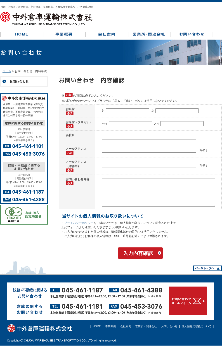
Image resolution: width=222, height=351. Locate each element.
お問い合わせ (169, 331)
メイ (157, 123)
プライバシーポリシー (79, 228)
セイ (105, 123)
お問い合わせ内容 (77, 179)
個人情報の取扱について (197, 331)
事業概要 (110, 331)
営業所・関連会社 (146, 331)
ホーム (6, 71)
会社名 (70, 135)
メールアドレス (76, 148)
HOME (97, 331)
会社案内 (125, 331)
